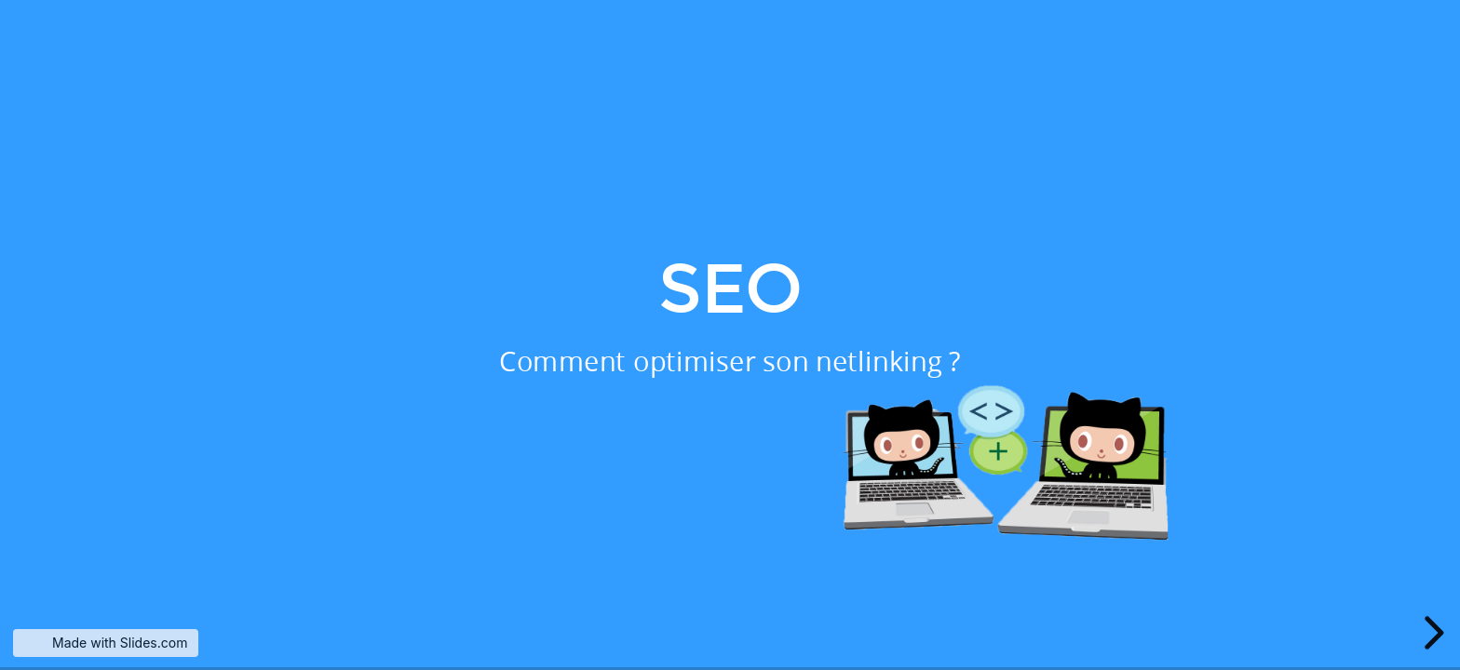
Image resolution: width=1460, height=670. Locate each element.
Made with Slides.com (119, 642)
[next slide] (1431, 633)
